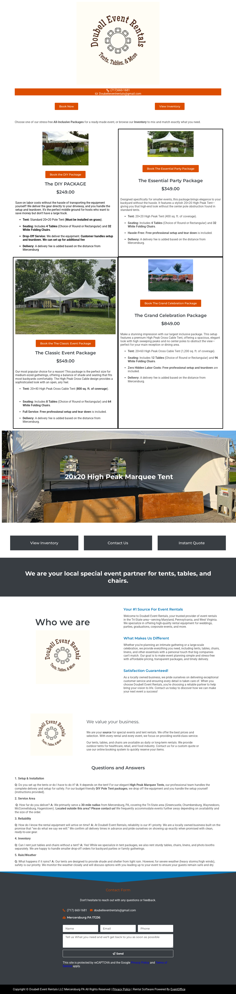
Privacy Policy (140, 962)
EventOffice (178, 989)
